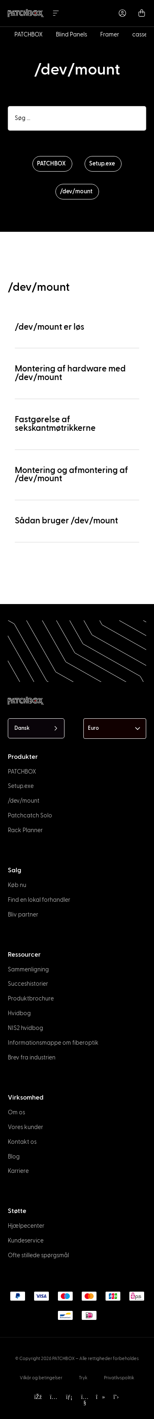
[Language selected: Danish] (36, 728)
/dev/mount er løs (49, 327)
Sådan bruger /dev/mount (66, 520)
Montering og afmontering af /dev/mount (71, 474)
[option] (11, 1400)
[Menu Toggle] (56, 13)
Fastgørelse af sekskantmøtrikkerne (55, 423)
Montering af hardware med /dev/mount (70, 373)
